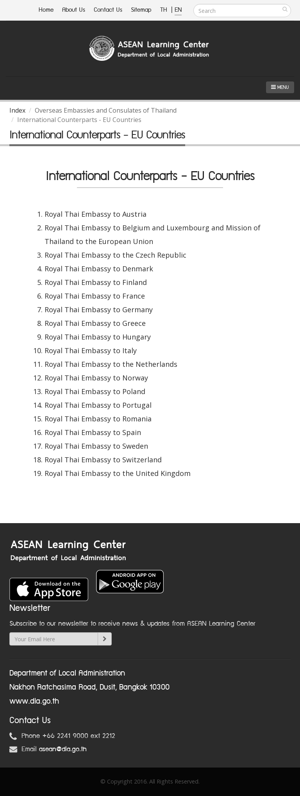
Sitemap (141, 10)
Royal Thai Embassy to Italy (91, 350)
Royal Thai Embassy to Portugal (98, 405)
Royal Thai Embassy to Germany (99, 309)
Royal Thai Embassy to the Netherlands (111, 364)
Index (17, 110)
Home (46, 10)
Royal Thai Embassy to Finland (96, 282)
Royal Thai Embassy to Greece (95, 323)
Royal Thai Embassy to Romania (98, 418)
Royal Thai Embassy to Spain (93, 432)
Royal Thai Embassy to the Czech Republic (115, 255)
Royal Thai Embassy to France (95, 296)
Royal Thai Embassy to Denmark (99, 268)
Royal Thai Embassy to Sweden (96, 446)
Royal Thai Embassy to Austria (95, 214)
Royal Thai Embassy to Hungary (98, 336)
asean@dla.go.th (63, 749)
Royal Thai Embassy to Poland (95, 391)
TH (164, 10)
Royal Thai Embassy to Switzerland (103, 459)
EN (178, 10)
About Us (73, 10)
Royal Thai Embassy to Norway (96, 377)
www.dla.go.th (34, 701)
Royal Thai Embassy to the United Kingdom (118, 473)
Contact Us (108, 10)
